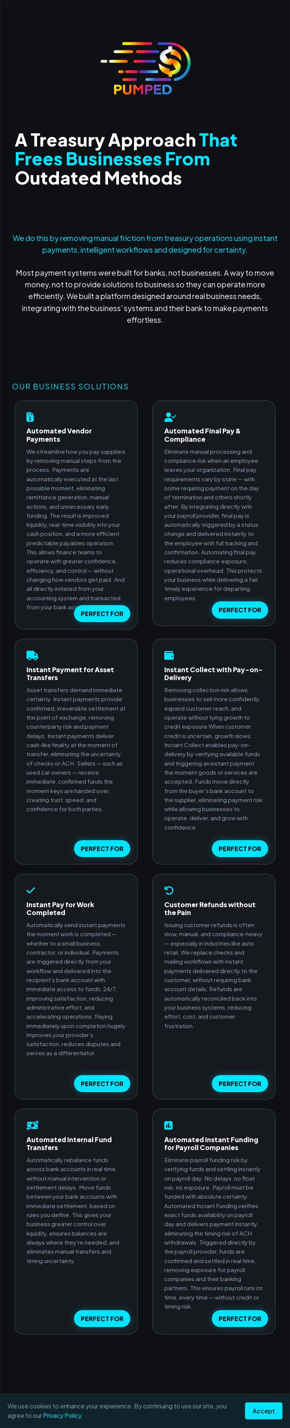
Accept (264, 1411)
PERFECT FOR (102, 614)
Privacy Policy (62, 1415)
